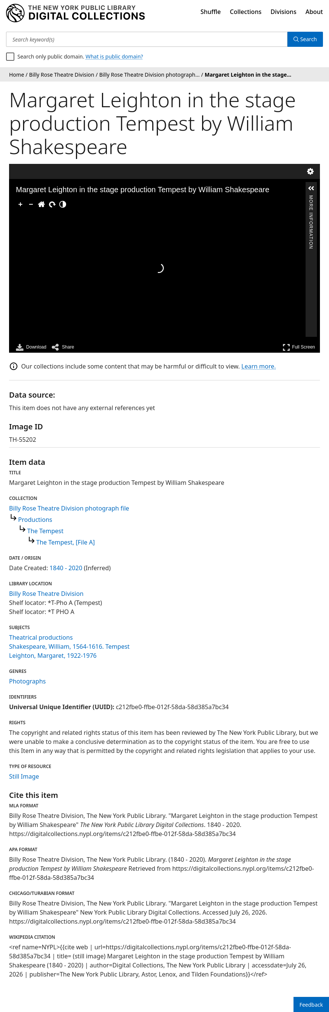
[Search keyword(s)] (146, 39)
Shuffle (211, 12)
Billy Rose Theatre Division (46, 593)
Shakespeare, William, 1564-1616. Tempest (69, 646)
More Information (311, 198)
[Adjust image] (62, 204)
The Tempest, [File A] (65, 542)
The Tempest (45, 531)
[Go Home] (41, 204)
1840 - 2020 (65, 568)
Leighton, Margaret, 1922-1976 (53, 655)
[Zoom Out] (31, 204)
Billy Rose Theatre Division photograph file (69, 508)
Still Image (24, 776)
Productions (35, 519)
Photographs (27, 681)
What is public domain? (114, 56)
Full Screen (299, 347)
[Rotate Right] (52, 204)
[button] (311, 188)
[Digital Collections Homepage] (75, 13)
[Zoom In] (20, 204)
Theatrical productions (41, 637)
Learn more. (258, 366)
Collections (246, 12)
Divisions (283, 12)
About (314, 12)
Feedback (311, 1004)
